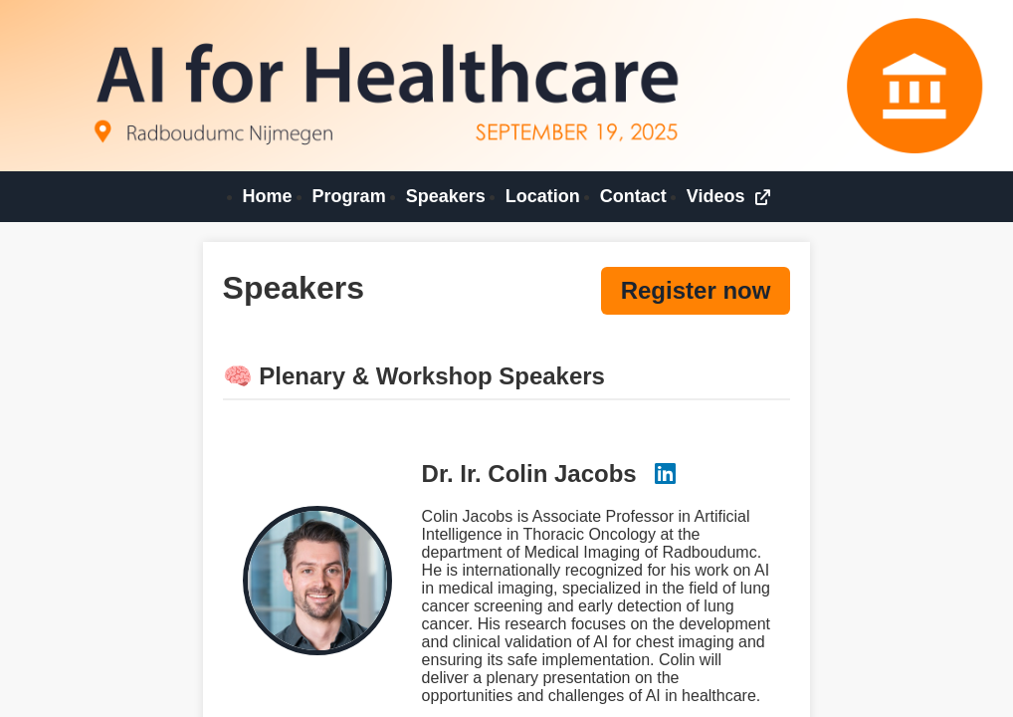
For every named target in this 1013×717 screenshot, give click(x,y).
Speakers (446, 196)
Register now (696, 290)
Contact (633, 196)
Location (543, 196)
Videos (729, 196)
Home (268, 196)
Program (349, 196)
